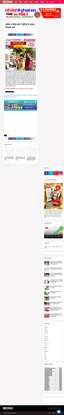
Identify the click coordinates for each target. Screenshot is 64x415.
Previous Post (6, 165)
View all (35, 144)
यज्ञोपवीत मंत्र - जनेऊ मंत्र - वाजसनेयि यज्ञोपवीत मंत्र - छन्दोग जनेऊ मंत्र (53, 247)
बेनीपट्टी (9, 22)
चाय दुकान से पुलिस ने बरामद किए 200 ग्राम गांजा (55, 298)
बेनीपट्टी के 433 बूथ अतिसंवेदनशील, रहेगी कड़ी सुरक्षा (56, 292)
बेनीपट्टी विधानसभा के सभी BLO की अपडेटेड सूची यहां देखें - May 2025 (52, 234)
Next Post (35, 165)
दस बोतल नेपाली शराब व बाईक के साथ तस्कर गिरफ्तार (56, 287)
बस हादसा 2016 (53, 344)
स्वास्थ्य (34, 5)
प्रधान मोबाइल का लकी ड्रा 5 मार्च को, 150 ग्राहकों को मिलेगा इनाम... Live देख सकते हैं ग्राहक (56, 315)
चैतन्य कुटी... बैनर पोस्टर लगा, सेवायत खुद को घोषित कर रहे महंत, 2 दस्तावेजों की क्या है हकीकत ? (56, 281)
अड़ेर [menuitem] (47, 1)
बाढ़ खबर (53, 345)
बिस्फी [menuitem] (31, 1)
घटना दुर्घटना (22, 5)
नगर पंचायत (9, 5)
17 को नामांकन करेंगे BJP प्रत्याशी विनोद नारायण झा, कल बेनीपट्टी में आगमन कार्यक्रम (32, 159)
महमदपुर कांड (53, 351)
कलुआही (53, 329)
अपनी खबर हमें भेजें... (45, 5)
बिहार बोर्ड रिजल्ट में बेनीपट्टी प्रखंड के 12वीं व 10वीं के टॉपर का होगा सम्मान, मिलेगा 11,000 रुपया (56, 263)
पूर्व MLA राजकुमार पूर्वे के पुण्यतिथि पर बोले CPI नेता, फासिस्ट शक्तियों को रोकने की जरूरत (56, 275)
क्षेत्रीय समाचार (53, 330)
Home (4, 5)
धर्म (53, 334)
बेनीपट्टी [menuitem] (20, 1)
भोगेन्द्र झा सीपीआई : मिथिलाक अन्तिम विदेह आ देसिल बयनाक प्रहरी (56, 303)
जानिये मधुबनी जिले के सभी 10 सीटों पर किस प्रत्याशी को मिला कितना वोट (56, 269)
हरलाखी (53, 358)
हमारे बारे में (38, 5)
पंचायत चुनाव (53, 338)
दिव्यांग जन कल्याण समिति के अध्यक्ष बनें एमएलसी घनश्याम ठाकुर (9, 159)
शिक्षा (30, 5)
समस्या (17, 5)
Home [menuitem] (16, 1)
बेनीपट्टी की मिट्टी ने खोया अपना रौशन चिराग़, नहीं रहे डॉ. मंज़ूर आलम (20, 159)
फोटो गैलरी (52, 5)
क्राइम (13, 5)
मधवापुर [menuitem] (36, 1)
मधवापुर (53, 349)
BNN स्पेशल (53, 327)
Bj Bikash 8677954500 (12, 413)
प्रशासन (26, 5)
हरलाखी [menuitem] (25, 1)
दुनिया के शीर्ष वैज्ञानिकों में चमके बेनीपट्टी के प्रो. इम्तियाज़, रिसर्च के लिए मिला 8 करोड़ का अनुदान (56, 309)
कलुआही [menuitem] (41, 1)
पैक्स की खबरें (53, 340)
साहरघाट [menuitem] (52, 1)
